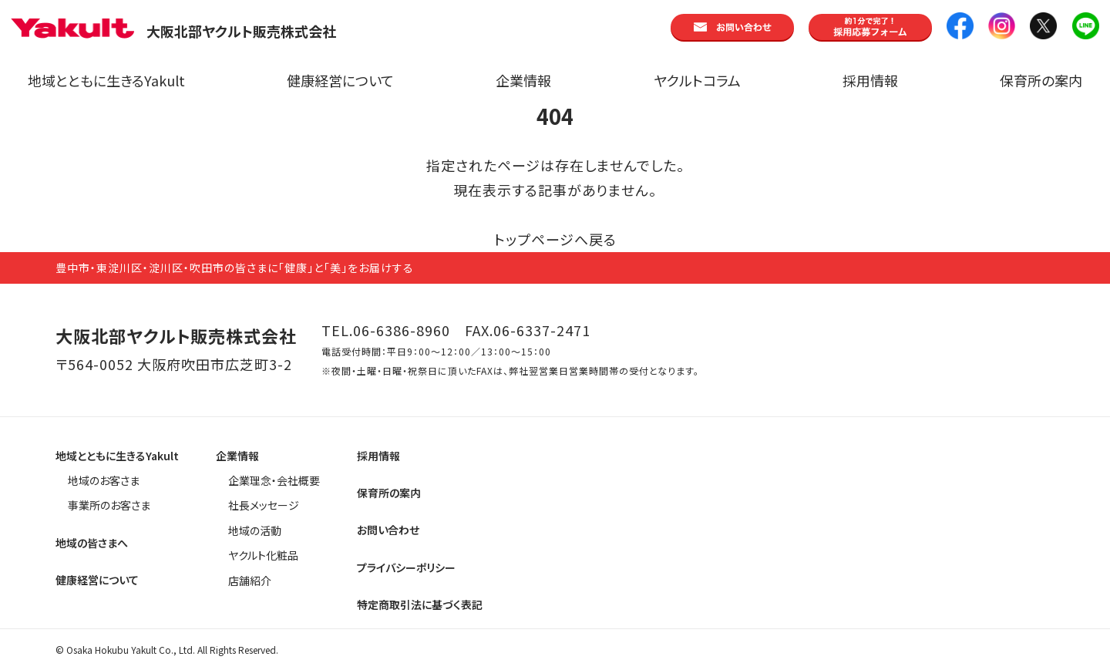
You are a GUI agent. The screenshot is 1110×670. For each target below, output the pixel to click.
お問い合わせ (388, 529)
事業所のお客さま (109, 505)
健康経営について (340, 80)
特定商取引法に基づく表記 (420, 604)
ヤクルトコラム (697, 80)
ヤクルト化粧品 (263, 555)
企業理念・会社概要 (274, 480)
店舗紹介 (249, 580)
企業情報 (523, 80)
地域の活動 (254, 530)
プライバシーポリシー (406, 567)
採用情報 (870, 80)
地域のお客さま (104, 480)
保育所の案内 (1041, 80)
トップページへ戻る (555, 239)
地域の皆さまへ (92, 542)
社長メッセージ (263, 505)
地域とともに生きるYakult (106, 80)
